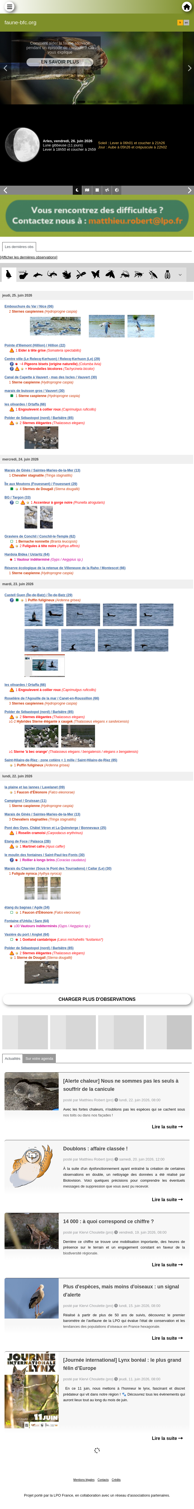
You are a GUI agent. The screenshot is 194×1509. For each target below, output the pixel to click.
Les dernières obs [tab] (19, 247)
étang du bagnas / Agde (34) (27, 907)
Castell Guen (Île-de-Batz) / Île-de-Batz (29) (38, 595)
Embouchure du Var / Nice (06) (29, 306)
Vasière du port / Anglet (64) (27, 934)
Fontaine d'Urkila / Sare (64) (27, 921)
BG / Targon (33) (17, 497)
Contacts (103, 1479)
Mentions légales (83, 1479)
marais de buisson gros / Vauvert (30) (35, 391)
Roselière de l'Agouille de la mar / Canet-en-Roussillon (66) (52, 698)
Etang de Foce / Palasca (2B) (27, 841)
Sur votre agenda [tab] (39, 1058)
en (186, 22)
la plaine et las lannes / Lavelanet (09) (35, 787)
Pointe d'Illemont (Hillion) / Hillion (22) (35, 345)
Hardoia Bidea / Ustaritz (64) (27, 554)
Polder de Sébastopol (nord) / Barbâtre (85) (39, 418)
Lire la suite (167, 1127)
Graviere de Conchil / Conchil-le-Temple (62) (40, 536)
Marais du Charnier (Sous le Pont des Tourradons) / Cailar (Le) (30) (58, 868)
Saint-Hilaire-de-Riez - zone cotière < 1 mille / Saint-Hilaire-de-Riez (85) (61, 760)
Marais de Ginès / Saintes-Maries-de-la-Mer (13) (42, 470)
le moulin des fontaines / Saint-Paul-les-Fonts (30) (45, 855)
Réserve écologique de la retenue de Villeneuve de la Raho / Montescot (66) (65, 568)
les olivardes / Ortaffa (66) (25, 404)
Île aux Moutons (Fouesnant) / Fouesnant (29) (41, 484)
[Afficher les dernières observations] (28, 257)
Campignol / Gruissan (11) (26, 801)
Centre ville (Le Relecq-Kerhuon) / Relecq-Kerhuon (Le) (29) (52, 359)
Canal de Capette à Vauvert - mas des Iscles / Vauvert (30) (51, 377)
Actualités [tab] (12, 1058)
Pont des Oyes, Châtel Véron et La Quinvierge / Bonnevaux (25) (55, 828)
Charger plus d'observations (96, 999)
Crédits (116, 1479)
